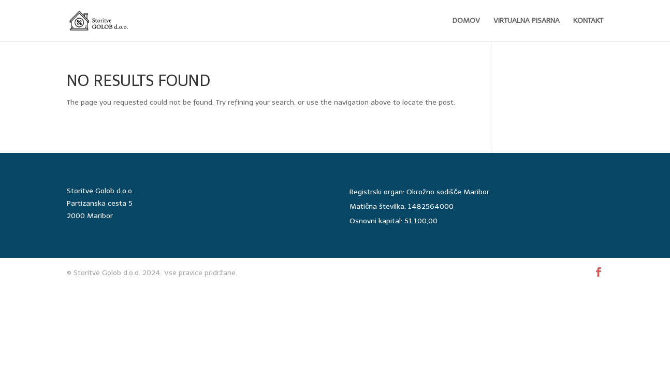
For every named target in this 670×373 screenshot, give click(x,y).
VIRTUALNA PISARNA (526, 21)
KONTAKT (588, 21)
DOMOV (466, 21)
